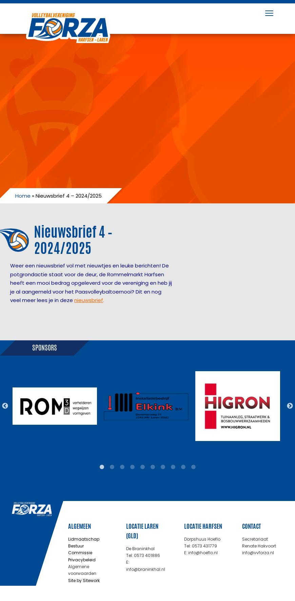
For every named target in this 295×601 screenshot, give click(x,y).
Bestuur (76, 546)
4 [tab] (132, 467)
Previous (5, 406)
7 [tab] (162, 467)
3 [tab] (122, 467)
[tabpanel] (54, 406)
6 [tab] (152, 467)
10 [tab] (193, 467)
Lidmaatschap (83, 539)
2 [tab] (112, 467)
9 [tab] (183, 467)
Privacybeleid (82, 560)
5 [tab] (142, 467)
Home (23, 195)
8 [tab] (173, 467)
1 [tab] (101, 467)
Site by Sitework (84, 580)
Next (290, 406)
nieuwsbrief (88, 300)
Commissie (80, 553)
